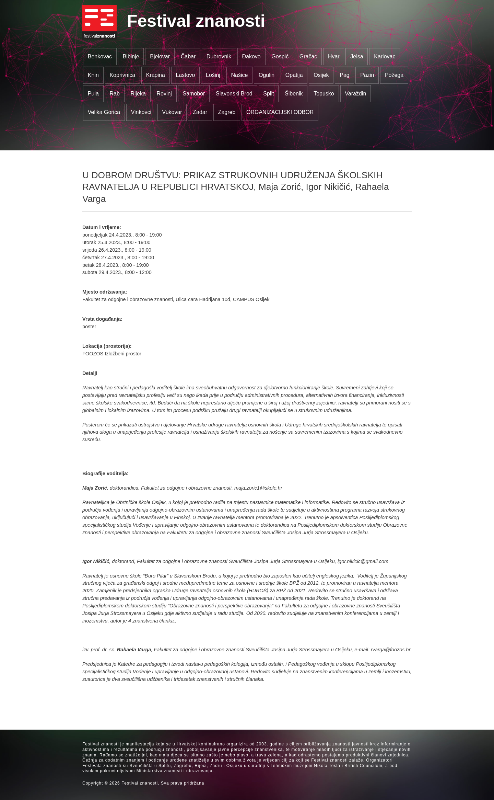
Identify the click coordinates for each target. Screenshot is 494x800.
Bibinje (131, 56)
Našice (239, 75)
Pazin (367, 75)
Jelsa (356, 56)
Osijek (321, 75)
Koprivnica (122, 75)
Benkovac (100, 56)
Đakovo (251, 56)
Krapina (155, 75)
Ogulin (266, 75)
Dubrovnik (219, 56)
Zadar (200, 112)
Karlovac (384, 56)
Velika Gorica (104, 112)
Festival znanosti (196, 21)
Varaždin (355, 93)
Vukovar (172, 112)
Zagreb (227, 112)
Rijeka (137, 93)
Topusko (324, 93)
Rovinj (164, 93)
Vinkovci (141, 112)
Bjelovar (160, 56)
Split (268, 93)
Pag (344, 75)
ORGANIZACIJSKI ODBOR (280, 112)
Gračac (308, 56)
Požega (394, 75)
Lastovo (185, 75)
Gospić (280, 56)
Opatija (294, 75)
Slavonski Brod (234, 93)
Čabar (188, 56)
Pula (93, 93)
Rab (114, 93)
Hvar (334, 56)
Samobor (194, 93)
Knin (93, 75)
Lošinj (213, 75)
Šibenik (294, 93)
